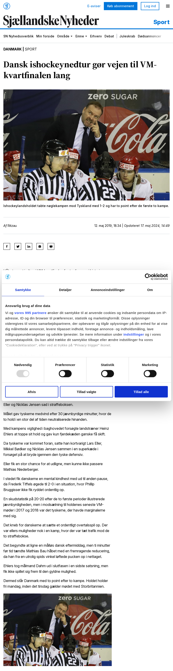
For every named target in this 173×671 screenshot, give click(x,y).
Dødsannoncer (149, 37)
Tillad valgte (86, 392)
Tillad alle (141, 392)
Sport (31, 49)
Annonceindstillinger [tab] (108, 289)
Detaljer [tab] (65, 289)
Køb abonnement (120, 6)
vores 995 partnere (30, 313)
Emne (79, 37)
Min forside (45, 37)
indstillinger (133, 334)
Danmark (12, 49)
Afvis (31, 392)
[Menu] (168, 6)
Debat (109, 37)
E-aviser (93, 6)
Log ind (150, 6)
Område (63, 37)
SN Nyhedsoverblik (18, 37)
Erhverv (96, 37)
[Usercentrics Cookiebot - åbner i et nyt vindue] (148, 276)
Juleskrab (127, 37)
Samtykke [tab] (23, 289)
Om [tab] (150, 289)
